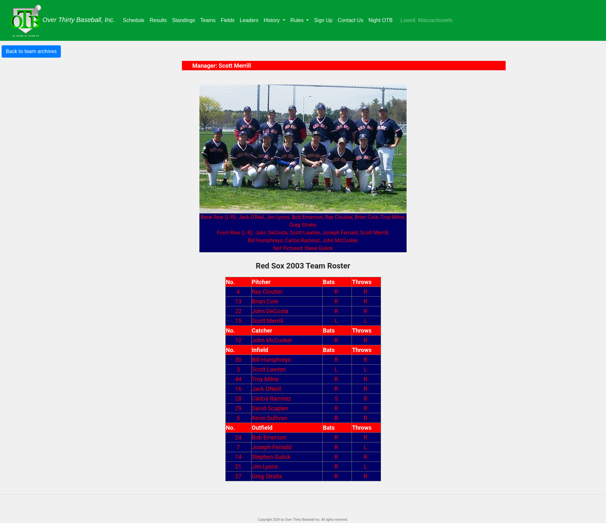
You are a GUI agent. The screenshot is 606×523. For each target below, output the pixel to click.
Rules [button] (297, 20)
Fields (229, 19)
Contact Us (350, 20)
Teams (209, 19)
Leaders (250, 19)
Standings (185, 19)
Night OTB (380, 20)
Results (159, 19)
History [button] (272, 20)
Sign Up (323, 20)
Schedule (135, 19)
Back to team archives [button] (31, 51)
